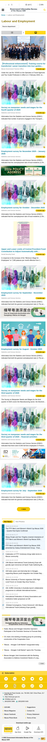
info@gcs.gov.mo (10, 699)
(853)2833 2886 (10, 701)
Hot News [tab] (8, 522)
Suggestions (31, 707)
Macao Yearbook (10, 714)
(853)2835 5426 (23, 701)
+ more (42, 663)
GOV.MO (7, 707)
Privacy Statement (33, 714)
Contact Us (30, 711)
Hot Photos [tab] (20, 522)
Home (3, 15)
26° (30, 5)
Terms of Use (31, 718)
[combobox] (10, 26)
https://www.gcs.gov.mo (12, 697)
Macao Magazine (10, 711)
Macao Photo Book (10, 718)
